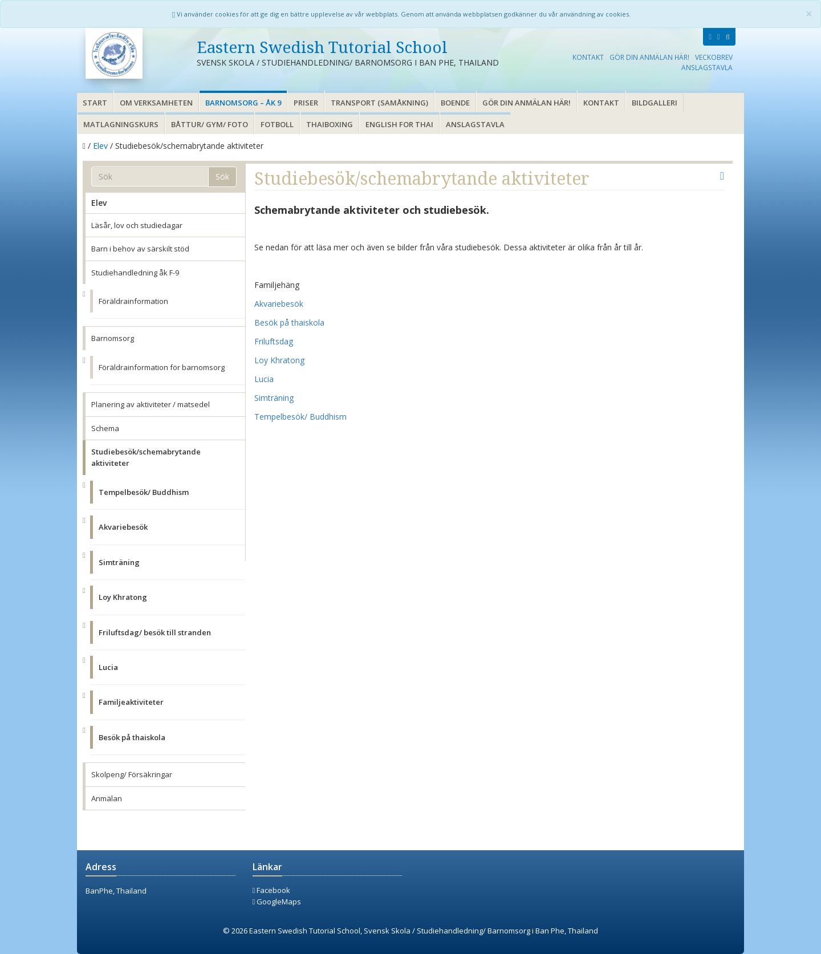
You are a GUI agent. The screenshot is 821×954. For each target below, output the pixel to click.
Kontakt (588, 57)
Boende (455, 103)
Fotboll (277, 124)
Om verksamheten (156, 103)
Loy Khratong (123, 597)
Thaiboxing (329, 124)
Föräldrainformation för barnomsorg (162, 367)
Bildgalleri (654, 103)
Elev (100, 145)
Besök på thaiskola (132, 737)
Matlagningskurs (120, 124)
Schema (105, 428)
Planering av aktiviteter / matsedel (150, 404)
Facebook (272, 890)
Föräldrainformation (133, 301)
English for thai (399, 124)
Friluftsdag (273, 341)
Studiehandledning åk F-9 (135, 272)
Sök (222, 176)
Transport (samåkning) (379, 103)
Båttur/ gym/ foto (209, 124)
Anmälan (106, 798)
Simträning (119, 562)
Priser (306, 103)
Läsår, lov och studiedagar (136, 225)
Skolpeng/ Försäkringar (131, 774)
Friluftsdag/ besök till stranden (155, 632)
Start (95, 103)
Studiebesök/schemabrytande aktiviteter (146, 457)
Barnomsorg (112, 338)
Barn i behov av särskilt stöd (140, 248)
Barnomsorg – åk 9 (243, 103)
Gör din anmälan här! (649, 57)
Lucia (108, 667)
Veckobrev (714, 57)
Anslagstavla (707, 67)
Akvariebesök (123, 527)
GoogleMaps (277, 901)
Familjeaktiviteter (131, 702)
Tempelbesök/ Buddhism (144, 492)
